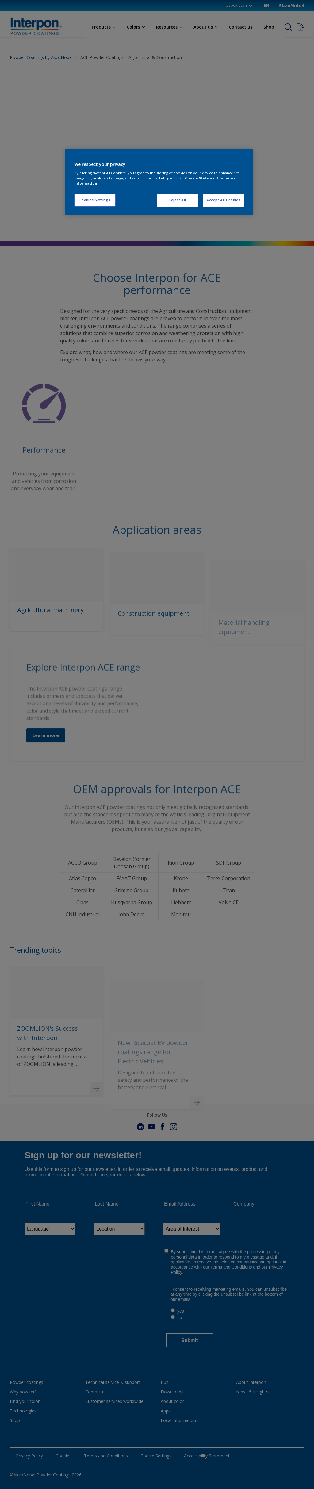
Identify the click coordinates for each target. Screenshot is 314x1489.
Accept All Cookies (223, 200)
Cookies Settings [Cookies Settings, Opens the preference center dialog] (94, 200)
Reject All (177, 200)
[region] (159, 182)
